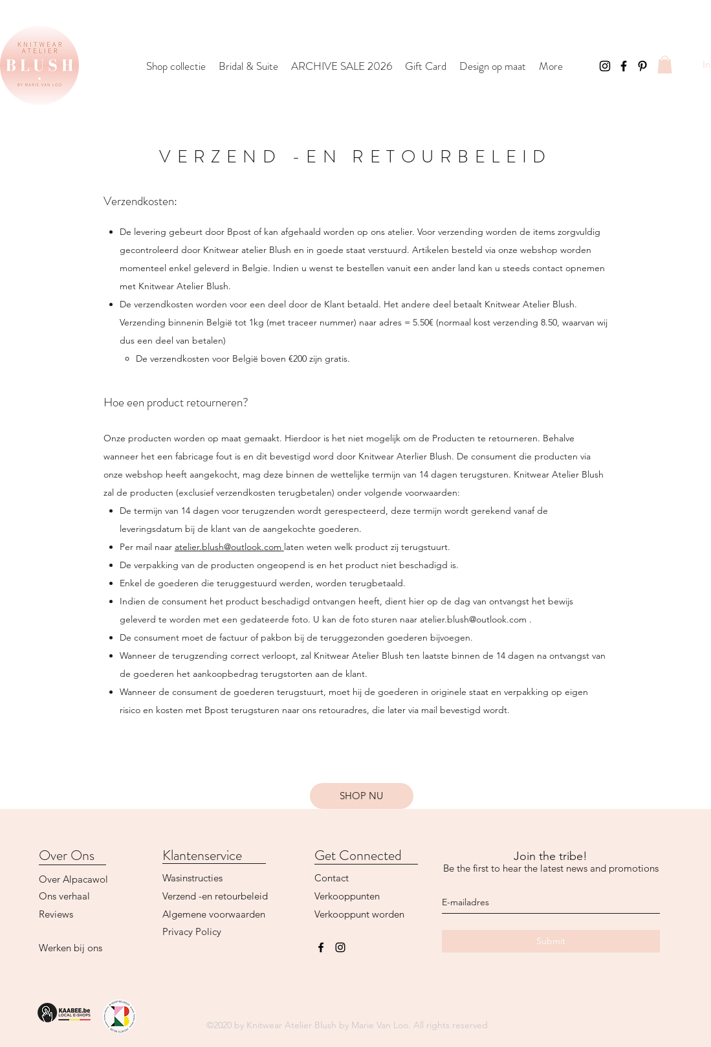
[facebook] (320, 947)
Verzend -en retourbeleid (215, 896)
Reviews (56, 914)
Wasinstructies (192, 878)
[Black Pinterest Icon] (642, 66)
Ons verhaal (64, 896)
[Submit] (551, 941)
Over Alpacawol (73, 879)
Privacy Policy (191, 931)
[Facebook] (624, 66)
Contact (331, 878)
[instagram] (340, 947)
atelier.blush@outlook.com (228, 547)
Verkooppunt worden (359, 914)
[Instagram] (605, 66)
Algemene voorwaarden (213, 914)
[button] (664, 64)
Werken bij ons (70, 948)
